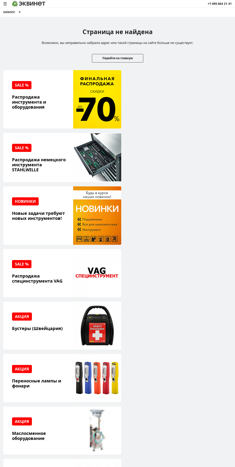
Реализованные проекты (22, 368)
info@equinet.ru (220, 369)
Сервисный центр (17, 382)
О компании (53, 368)
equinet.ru (96, 420)
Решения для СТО (16, 375)
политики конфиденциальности (59, 450)
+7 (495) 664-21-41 (218, 374)
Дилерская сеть (55, 388)
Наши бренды (14, 395)
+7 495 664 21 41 (220, 4)
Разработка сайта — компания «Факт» (209, 421)
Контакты (51, 395)
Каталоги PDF (54, 382)
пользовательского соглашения (107, 450)
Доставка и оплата (17, 402)
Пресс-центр (53, 375)
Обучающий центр (17, 388)
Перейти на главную (117, 58)
